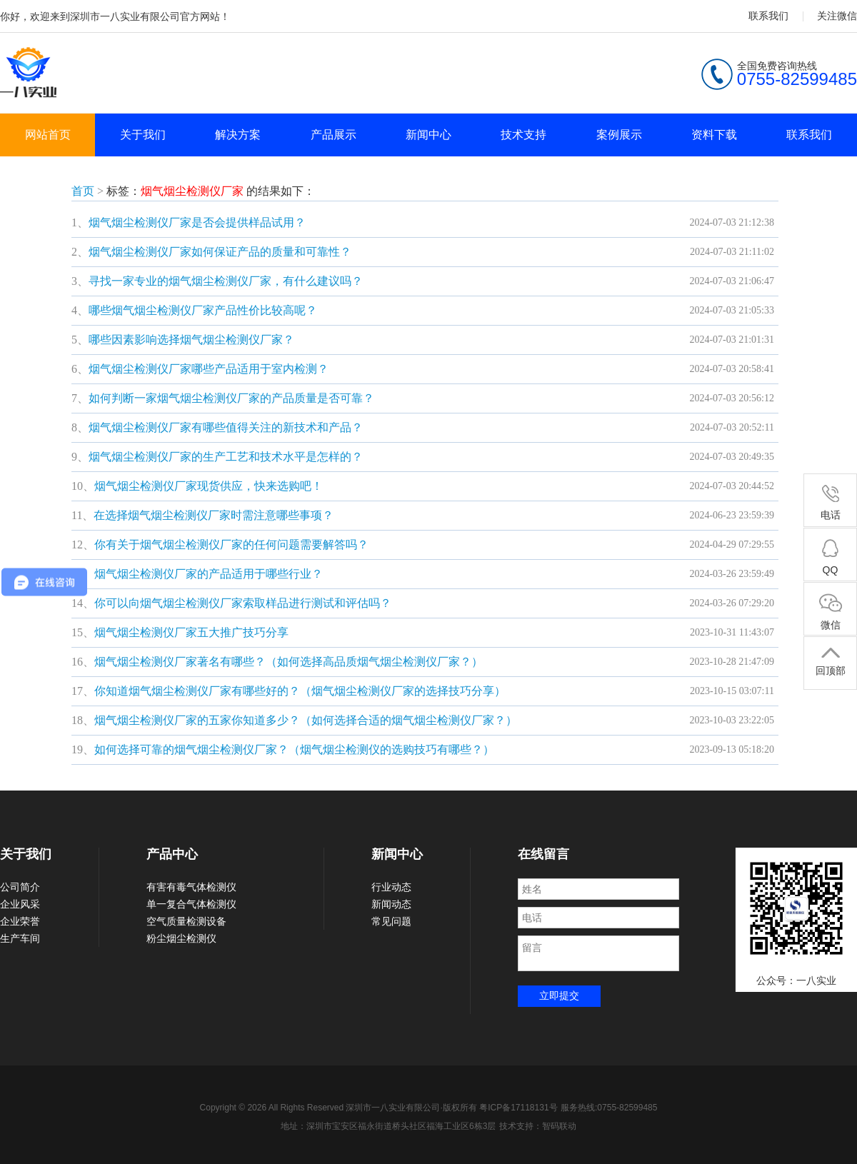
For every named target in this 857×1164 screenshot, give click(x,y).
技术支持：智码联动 (537, 1126)
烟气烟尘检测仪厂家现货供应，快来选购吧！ (208, 486)
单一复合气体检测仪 (191, 904)
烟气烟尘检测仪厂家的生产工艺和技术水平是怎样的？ (226, 457)
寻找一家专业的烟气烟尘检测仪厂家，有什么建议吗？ (226, 281)
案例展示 (619, 135)
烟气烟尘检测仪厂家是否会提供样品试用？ (197, 222)
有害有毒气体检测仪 (191, 887)
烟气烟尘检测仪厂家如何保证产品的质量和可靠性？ (220, 252)
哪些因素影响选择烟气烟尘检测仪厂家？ (191, 339)
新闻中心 (428, 135)
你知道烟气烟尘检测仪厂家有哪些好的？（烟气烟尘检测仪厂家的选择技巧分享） (300, 691)
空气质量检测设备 (186, 921)
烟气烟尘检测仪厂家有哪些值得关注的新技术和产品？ (226, 427)
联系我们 (768, 15)
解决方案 (238, 135)
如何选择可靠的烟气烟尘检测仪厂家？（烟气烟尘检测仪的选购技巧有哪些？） (294, 749)
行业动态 (391, 887)
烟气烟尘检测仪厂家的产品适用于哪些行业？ (208, 574)
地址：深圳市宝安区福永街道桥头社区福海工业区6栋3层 (388, 1126)
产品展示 (333, 135)
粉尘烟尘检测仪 (181, 938)
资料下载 (714, 135)
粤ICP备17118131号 (518, 1108)
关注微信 (837, 15)
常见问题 (391, 921)
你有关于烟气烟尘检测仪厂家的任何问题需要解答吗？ (231, 544)
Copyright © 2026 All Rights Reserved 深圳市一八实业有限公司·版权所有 (340, 1108)
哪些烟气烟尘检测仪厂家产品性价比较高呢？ (203, 310)
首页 (82, 191)
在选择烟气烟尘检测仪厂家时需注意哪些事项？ (214, 515)
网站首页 (48, 135)
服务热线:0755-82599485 (609, 1108)
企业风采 (20, 904)
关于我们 (143, 135)
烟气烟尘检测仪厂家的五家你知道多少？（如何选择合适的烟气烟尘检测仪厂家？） (305, 720)
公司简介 (20, 887)
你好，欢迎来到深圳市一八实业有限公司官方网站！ (115, 16)
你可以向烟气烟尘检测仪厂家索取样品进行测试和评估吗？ (242, 603)
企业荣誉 (20, 921)
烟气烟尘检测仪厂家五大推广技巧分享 (191, 632)
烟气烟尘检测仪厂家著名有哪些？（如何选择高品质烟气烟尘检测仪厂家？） (288, 662)
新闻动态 (391, 904)
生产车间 (20, 938)
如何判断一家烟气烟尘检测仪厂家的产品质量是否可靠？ (231, 398)
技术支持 (523, 135)
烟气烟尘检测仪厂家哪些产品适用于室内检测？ (209, 369)
